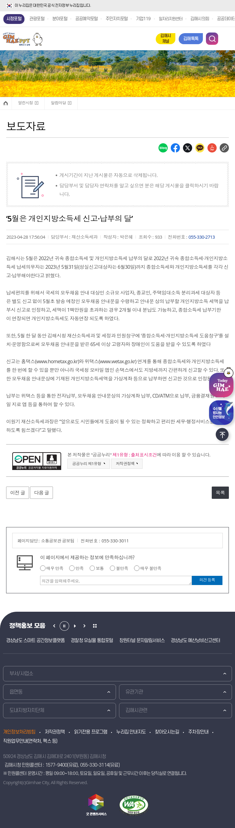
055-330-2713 (201, 237)
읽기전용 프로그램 (90, 732)
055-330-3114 (94, 765)
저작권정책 (55, 732)
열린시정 (25, 101)
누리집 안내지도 (131, 732)
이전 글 (17, 492)
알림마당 (58, 101)
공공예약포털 (86, 18)
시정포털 (13, 18)
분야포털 (59, 18)
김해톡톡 (190, 38)
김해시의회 (199, 18)
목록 (220, 492)
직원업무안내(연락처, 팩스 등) (30, 741)
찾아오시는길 (167, 732)
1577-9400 (56, 765)
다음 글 (41, 492)
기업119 (143, 18)
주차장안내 (198, 732)
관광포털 (36, 18)
